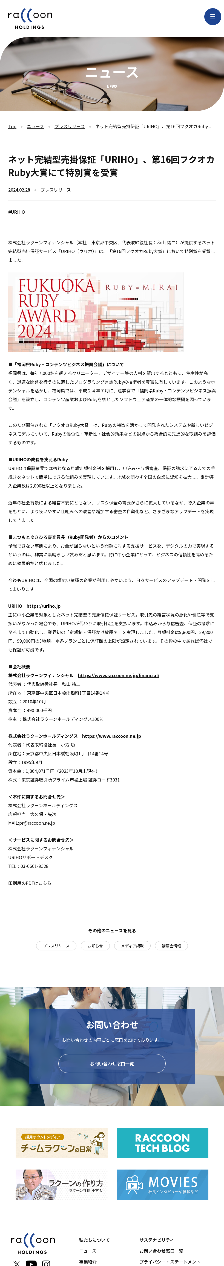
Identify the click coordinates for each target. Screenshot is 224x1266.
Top (12, 126)
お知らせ (95, 945)
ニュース (35, 126)
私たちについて (94, 1241)
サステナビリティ (156, 1241)
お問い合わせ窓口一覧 (112, 1064)
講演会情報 (171, 945)
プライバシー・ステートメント (170, 1262)
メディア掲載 (132, 945)
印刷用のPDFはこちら (29, 883)
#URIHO (16, 211)
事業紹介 (88, 1262)
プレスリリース (69, 126)
